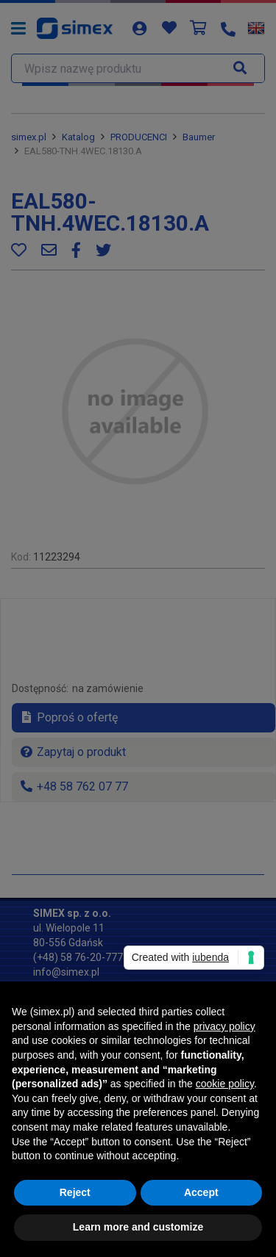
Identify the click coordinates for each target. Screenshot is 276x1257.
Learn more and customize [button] (138, 1227)
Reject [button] (75, 1192)
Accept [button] (201, 1192)
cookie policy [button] (225, 1083)
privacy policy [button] (224, 1026)
